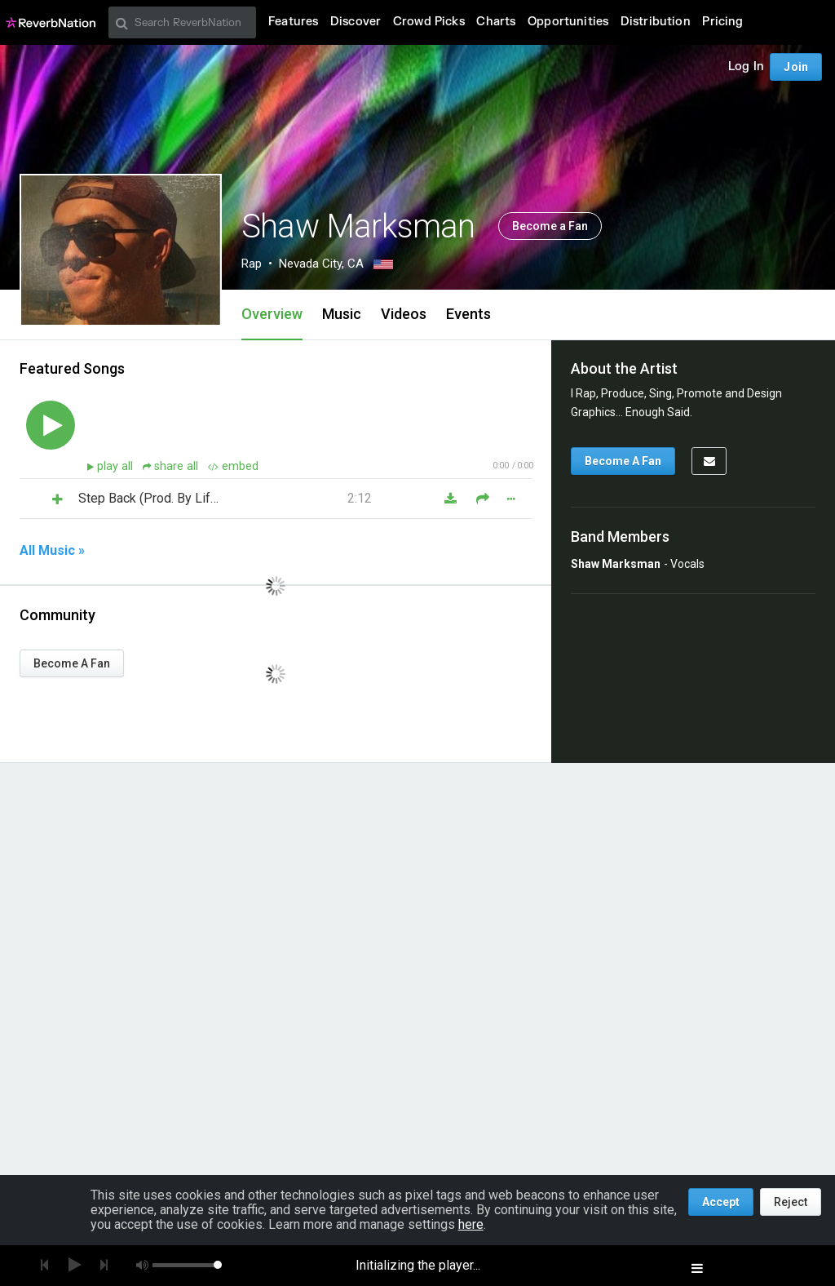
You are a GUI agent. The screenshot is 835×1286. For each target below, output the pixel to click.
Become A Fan (71, 663)
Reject (790, 1201)
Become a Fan (550, 226)
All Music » (52, 550)
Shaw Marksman (615, 563)
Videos (403, 313)
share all (172, 466)
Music (341, 313)
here (471, 1224)
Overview (272, 313)
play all (116, 466)
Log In (746, 66)
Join (796, 66)
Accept (721, 1201)
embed (233, 466)
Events (468, 313)
